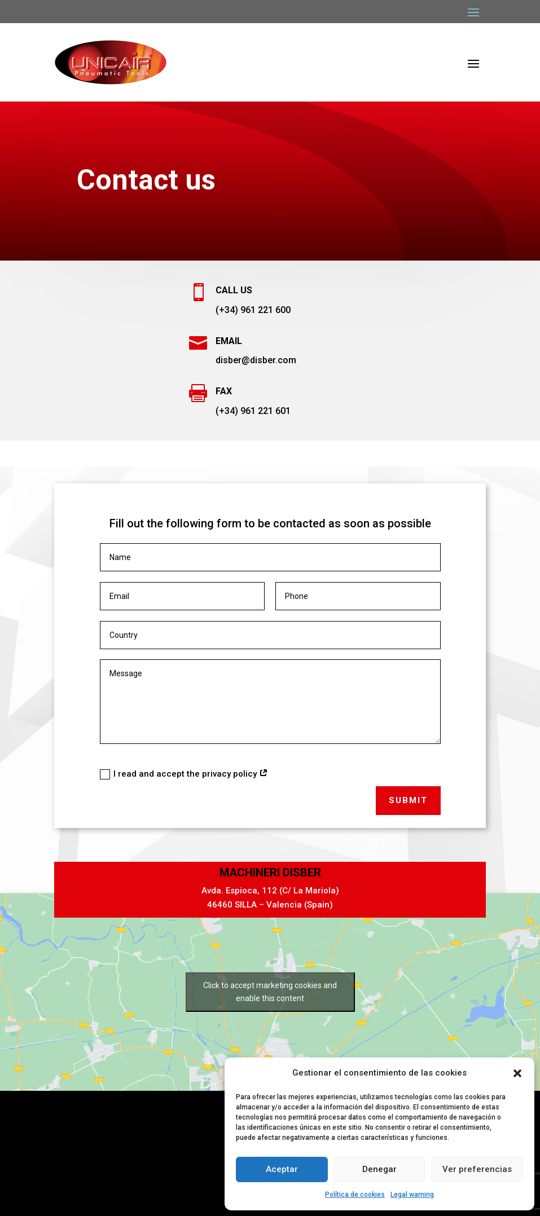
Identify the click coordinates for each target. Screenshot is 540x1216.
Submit (408, 800)
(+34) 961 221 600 (253, 310)
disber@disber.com (256, 360)
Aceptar (282, 1169)
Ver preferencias (477, 1169)
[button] (517, 1073)
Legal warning (412, 1195)
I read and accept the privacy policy (184, 774)
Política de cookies (355, 1195)
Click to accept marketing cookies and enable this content (270, 992)
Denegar (379, 1169)
